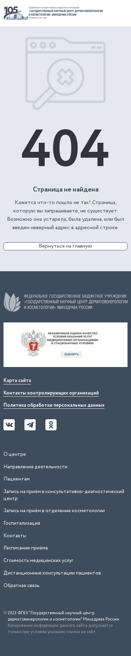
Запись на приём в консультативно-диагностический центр (63, 495)
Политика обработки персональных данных (53, 405)
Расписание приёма (25, 548)
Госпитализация (21, 523)
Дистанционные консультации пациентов (52, 573)
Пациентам (16, 479)
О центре (14, 454)
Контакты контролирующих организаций (51, 393)
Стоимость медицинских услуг (38, 560)
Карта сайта (17, 380)
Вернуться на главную (65, 246)
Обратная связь (21, 585)
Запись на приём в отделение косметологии (54, 510)
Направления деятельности (35, 466)
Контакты (14, 535)
